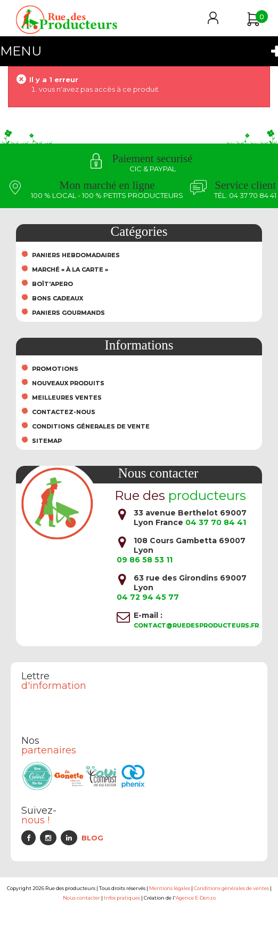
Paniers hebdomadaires (76, 255)
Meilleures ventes (67, 397)
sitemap (47, 440)
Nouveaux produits (68, 383)
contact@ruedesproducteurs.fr (196, 625)
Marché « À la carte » (70, 269)
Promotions (55, 368)
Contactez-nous (63, 412)
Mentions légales (169, 888)
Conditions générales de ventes (231, 888)
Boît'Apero (52, 284)
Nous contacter (81, 898)
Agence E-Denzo (196, 898)
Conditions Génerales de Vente (91, 426)
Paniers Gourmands (68, 312)
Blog (92, 837)
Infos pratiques (122, 898)
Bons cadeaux (57, 298)
